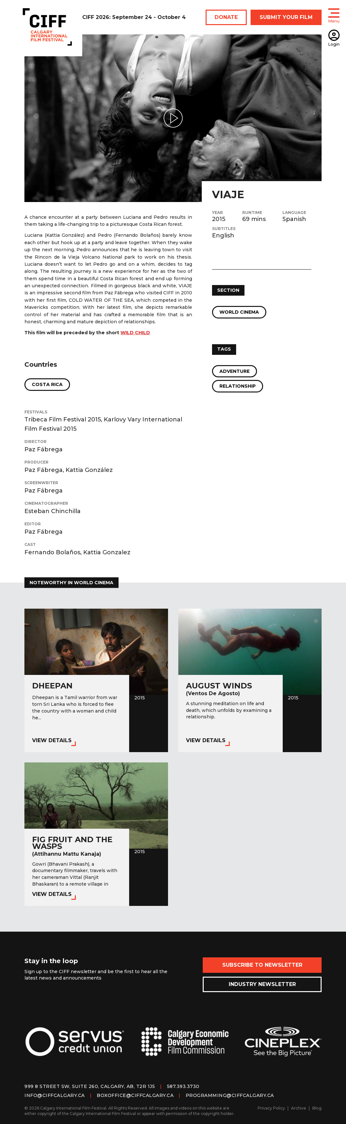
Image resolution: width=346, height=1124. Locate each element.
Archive (298, 1108)
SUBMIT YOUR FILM (286, 17)
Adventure (234, 371)
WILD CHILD (135, 333)
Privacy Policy (271, 1108)
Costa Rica (47, 384)
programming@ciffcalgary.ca (230, 1095)
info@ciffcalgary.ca (54, 1095)
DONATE (226, 17)
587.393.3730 (183, 1086)
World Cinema (239, 312)
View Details (52, 740)
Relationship (237, 386)
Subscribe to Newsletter (262, 965)
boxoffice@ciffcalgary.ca (135, 1095)
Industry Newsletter (262, 984)
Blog (317, 1108)
